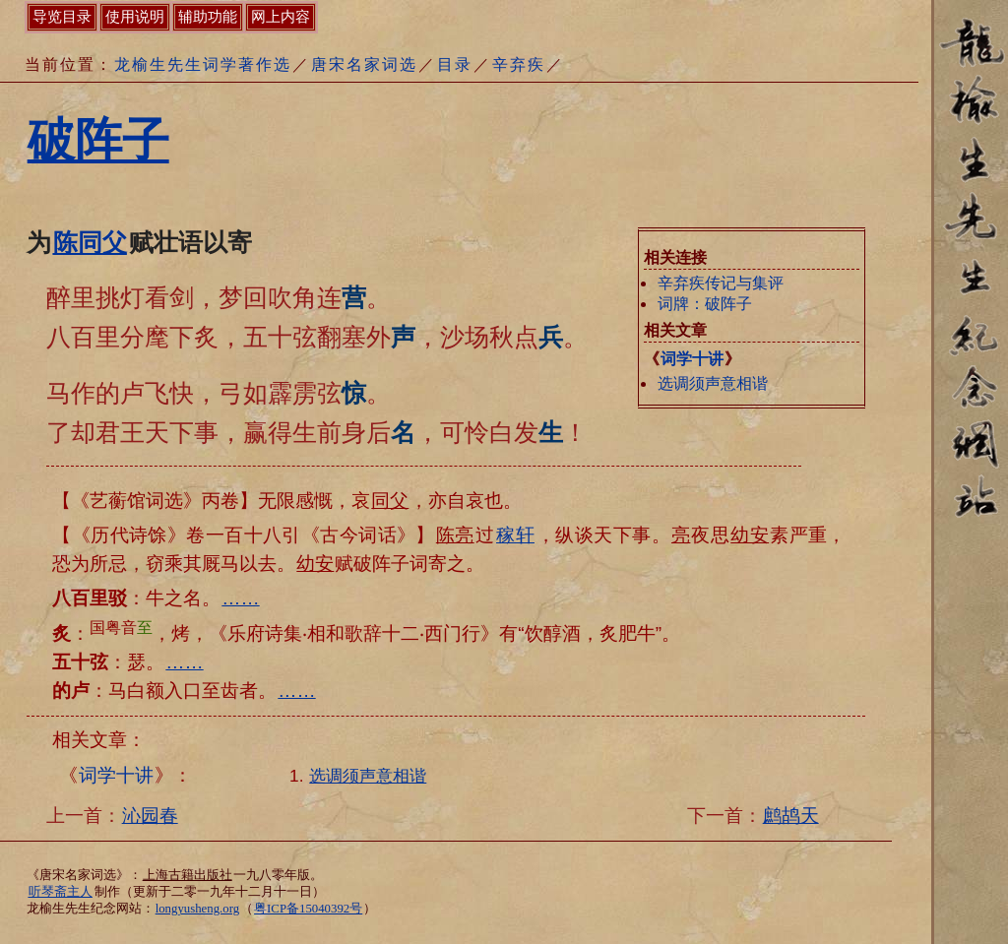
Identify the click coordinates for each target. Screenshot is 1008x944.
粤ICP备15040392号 (308, 908)
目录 (454, 64)
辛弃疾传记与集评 (721, 283)
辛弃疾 (518, 64)
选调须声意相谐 (713, 383)
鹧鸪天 (791, 815)
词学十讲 (692, 358)
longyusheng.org (197, 908)
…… (240, 598)
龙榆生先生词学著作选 (202, 64)
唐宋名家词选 (364, 64)
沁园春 (150, 815)
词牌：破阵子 (705, 303)
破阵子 (98, 140)
